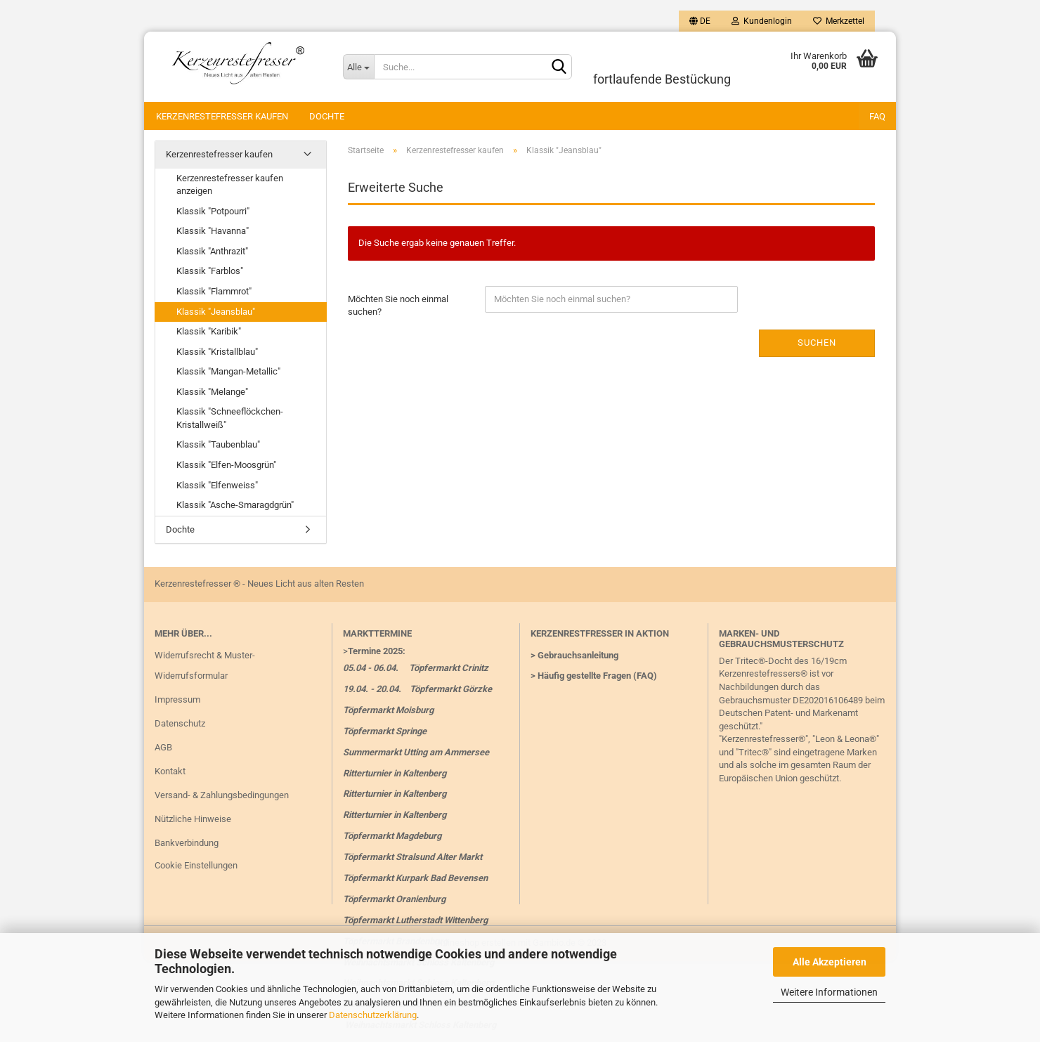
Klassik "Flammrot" (214, 291)
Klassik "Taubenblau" (218, 444)
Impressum (177, 699)
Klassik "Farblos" (209, 271)
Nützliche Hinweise (193, 819)
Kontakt (170, 771)
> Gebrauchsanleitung (574, 655)
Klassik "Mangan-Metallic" (228, 371)
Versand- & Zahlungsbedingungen (222, 795)
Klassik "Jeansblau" (215, 311)
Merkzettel (838, 21)
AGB (163, 747)
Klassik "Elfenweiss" (217, 485)
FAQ (877, 116)
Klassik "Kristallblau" (217, 351)
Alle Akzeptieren (829, 962)
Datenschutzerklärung (373, 1015)
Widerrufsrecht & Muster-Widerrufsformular (205, 666)
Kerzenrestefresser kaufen (222, 116)
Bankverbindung (187, 843)
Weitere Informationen (829, 992)
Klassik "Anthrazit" (212, 251)
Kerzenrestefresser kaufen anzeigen (229, 185)
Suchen (817, 342)
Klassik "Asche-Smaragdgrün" (235, 505)
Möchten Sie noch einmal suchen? (398, 306)
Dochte (326, 116)
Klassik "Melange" (212, 391)
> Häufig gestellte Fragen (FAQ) (594, 675)
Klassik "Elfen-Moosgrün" (226, 465)
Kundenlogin (762, 21)
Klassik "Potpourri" (212, 211)
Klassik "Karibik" (208, 331)
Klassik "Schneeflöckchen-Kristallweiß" (229, 418)
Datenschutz (180, 723)
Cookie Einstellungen (196, 865)
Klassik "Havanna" (212, 231)
